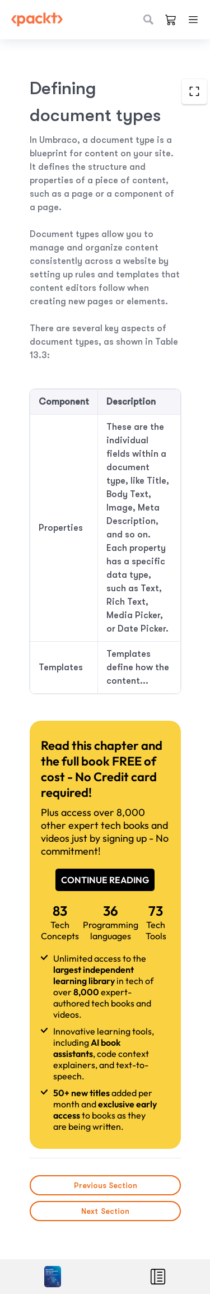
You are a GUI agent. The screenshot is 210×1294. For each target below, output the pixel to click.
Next (105, 1211)
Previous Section (105, 1185)
